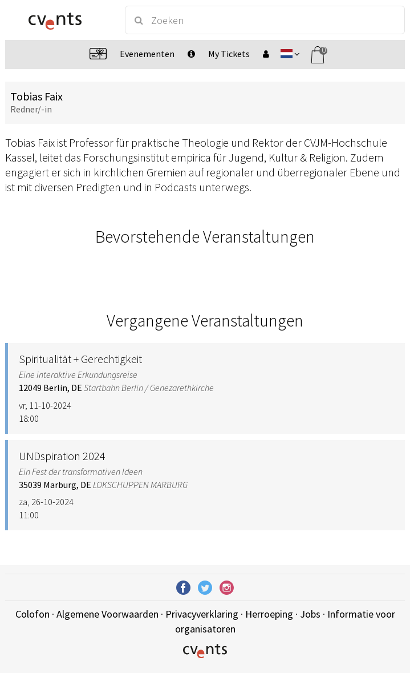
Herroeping (269, 613)
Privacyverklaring (201, 613)
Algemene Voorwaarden (107, 613)
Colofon (32, 613)
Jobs (310, 613)
